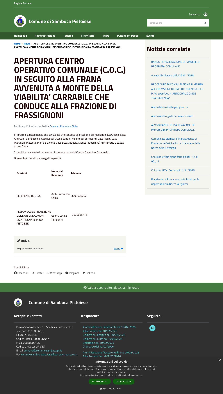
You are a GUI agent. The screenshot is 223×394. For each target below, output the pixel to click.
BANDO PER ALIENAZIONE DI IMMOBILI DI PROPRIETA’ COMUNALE (175, 64)
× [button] (219, 360)
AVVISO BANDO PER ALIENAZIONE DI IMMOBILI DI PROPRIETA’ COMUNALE (173, 127)
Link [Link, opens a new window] (141, 375)
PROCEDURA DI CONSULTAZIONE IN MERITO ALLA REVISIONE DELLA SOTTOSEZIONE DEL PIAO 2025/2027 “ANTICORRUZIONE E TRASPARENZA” (177, 91)
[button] (111, 388)
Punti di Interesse (127, 36)
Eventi (150, 36)
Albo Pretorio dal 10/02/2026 (100, 331)
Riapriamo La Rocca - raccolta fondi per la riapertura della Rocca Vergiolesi (175, 181)
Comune (54, 126)
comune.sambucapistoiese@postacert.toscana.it (49, 354)
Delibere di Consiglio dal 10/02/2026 (104, 335)
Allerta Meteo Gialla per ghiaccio (169, 107)
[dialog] (111, 375)
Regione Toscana (22, 3)
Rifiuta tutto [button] (123, 381)
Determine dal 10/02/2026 (98, 343)
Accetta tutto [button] (99, 381)
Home (17, 43)
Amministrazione (45, 36)
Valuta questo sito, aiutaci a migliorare (111, 287)
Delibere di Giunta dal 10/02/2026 (102, 339)
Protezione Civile (69, 126)
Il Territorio (88, 36)
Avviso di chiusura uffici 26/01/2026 (172, 75)
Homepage (20, 36)
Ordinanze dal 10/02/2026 (98, 346)
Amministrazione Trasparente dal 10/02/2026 (109, 327)
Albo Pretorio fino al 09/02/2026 (102, 356)
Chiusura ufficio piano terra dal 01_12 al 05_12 (174, 159)
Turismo (68, 36)
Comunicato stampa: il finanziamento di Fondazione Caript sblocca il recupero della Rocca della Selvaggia (175, 143)
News (105, 36)
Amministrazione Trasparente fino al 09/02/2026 (111, 352)
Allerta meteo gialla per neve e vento (172, 116)
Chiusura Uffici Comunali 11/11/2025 (173, 170)
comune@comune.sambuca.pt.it (43, 350)
